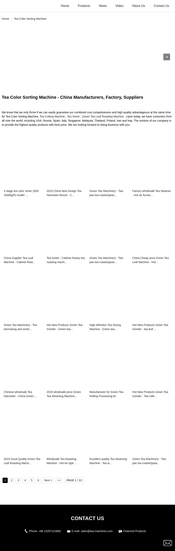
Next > (48, 480)
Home (65, 5)
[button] (166, 57)
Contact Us (161, 5)
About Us (138, 5)
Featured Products (134, 531)
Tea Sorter (73, 116)
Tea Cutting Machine (52, 116)
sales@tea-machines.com (97, 531)
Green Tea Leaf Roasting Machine (103, 116)
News (103, 5)
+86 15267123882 (50, 531)
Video (119, 5)
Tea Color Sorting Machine (30, 18)
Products (84, 5)
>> (59, 480)
